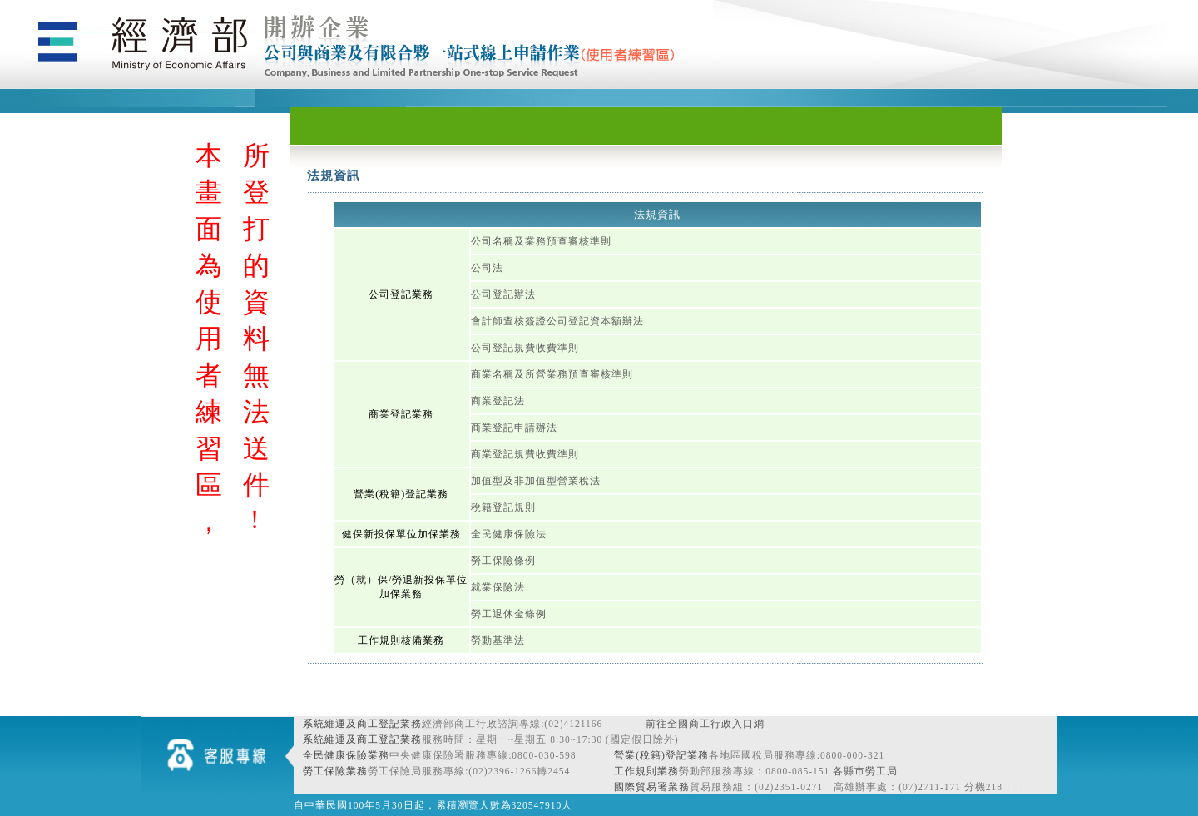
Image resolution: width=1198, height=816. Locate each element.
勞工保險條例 (503, 560)
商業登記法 (498, 401)
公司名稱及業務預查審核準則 (541, 241)
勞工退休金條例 (509, 614)
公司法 (487, 268)
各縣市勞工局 (865, 771)
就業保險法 (498, 587)
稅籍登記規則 (503, 507)
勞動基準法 (498, 640)
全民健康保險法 (509, 534)
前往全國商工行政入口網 (705, 724)
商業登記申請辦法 (514, 427)
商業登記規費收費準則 (525, 454)
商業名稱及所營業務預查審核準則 (552, 374)
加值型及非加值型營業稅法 (536, 481)
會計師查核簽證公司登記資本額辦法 (557, 321)
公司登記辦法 (503, 294)
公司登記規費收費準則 (525, 348)
